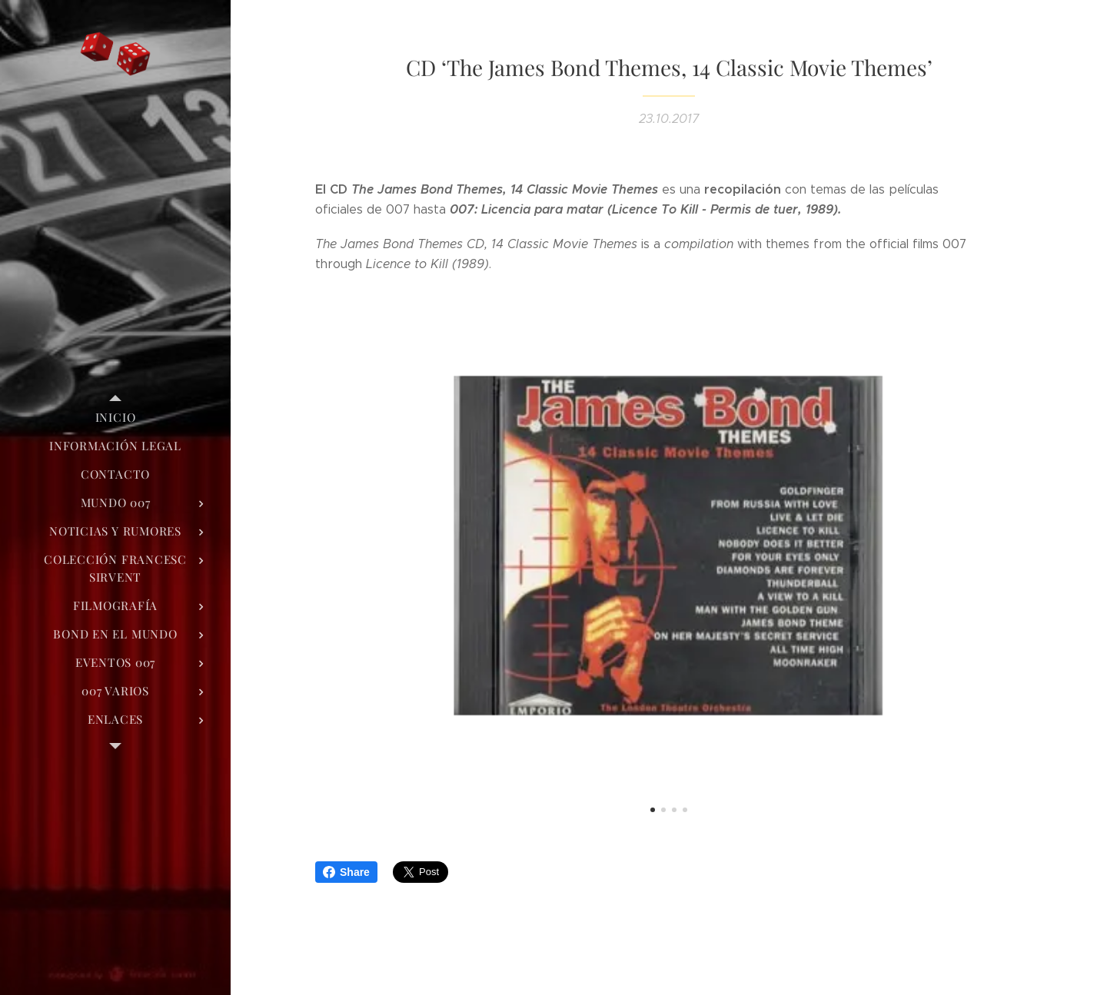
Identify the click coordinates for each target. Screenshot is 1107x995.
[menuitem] (115, 417)
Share (346, 872)
